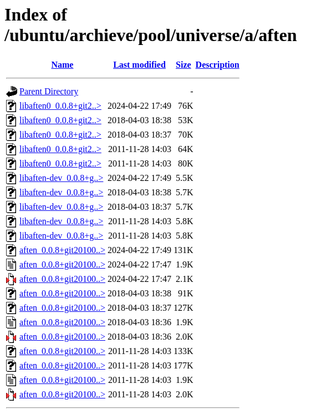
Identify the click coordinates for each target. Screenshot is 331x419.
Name (62, 64)
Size (183, 64)
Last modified (139, 64)
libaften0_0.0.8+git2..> (60, 105)
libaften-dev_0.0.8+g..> (61, 178)
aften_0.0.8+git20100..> (62, 250)
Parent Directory (48, 91)
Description (218, 64)
